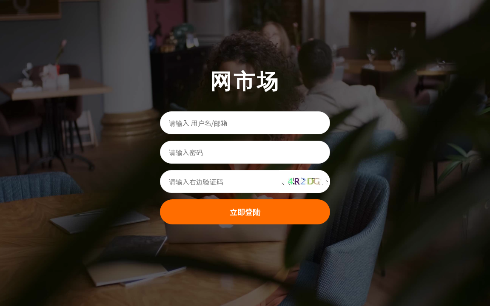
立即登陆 (245, 211)
